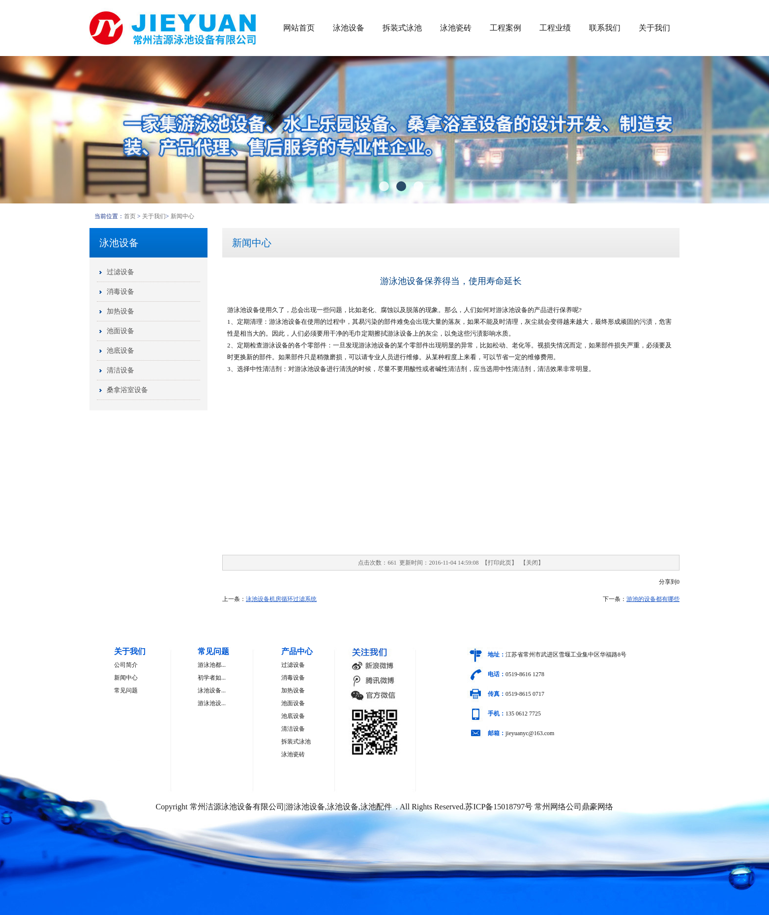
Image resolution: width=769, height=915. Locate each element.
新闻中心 (182, 216)
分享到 (668, 581)
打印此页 (499, 562)
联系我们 (605, 28)
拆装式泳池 (402, 28)
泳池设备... (212, 690)
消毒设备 (293, 677)
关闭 (532, 562)
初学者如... (212, 677)
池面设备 (293, 703)
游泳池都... (212, 664)
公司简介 (126, 664)
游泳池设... (212, 703)
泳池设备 (348, 28)
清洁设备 (293, 728)
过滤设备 (293, 664)
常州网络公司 (558, 806)
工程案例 (505, 28)
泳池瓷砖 (456, 28)
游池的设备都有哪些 (653, 599)
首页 (130, 216)
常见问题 (126, 690)
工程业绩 (555, 28)
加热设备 (293, 690)
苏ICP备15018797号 (498, 806)
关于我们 (654, 28)
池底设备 (293, 716)
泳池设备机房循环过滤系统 (281, 599)
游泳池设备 (243, 310)
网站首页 (299, 28)
